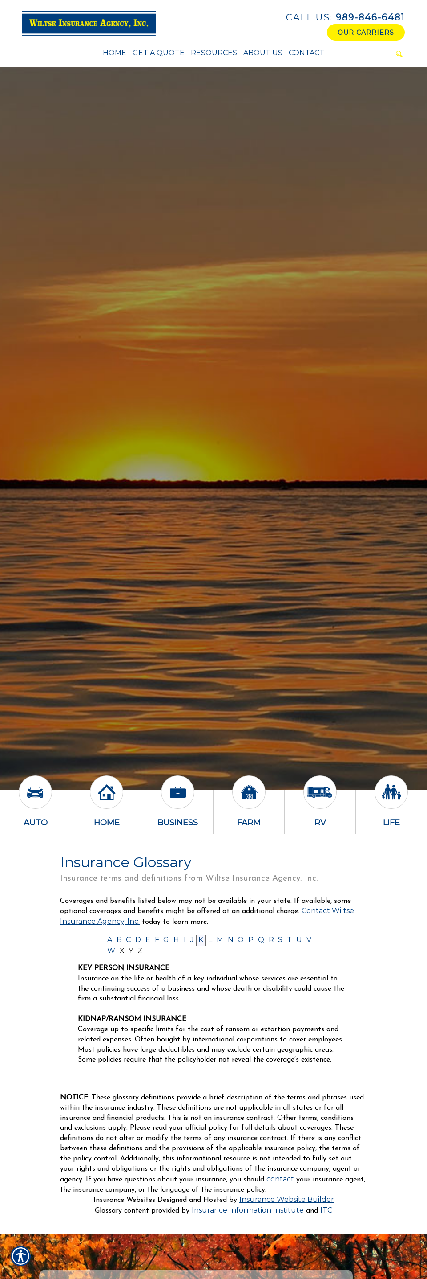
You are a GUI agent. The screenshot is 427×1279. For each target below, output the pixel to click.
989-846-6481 (345, 17)
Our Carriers (366, 33)
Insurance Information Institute (248, 1210)
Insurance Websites (124, 1200)
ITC (326, 1210)
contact (280, 1179)
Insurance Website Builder (286, 1199)
